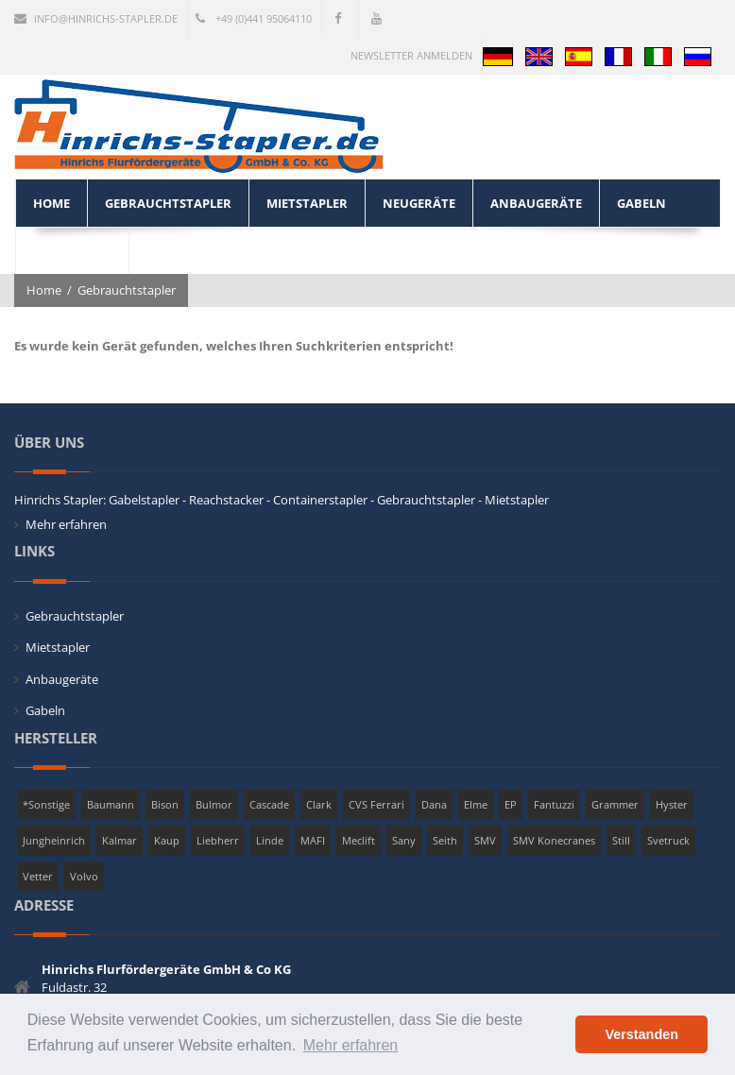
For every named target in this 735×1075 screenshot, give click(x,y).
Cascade (269, 804)
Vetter (38, 876)
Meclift (358, 840)
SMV (485, 840)
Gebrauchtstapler (126, 290)
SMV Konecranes (554, 840)
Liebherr (218, 840)
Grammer (615, 804)
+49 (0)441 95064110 (254, 18)
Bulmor (214, 804)
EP (510, 804)
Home (43, 290)
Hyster (672, 804)
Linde (269, 840)
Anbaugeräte (62, 679)
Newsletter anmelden (411, 55)
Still (621, 840)
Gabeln (45, 710)
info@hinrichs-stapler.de (96, 18)
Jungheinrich (54, 840)
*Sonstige (46, 804)
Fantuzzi (554, 804)
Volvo (84, 876)
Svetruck (668, 840)
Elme (475, 804)
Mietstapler (58, 647)
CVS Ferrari (376, 804)
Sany (404, 840)
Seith (445, 840)
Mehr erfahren (66, 524)
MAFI (312, 840)
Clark (319, 804)
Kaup (166, 840)
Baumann (110, 804)
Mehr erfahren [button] (351, 1045)
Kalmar (119, 840)
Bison (165, 804)
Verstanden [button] (641, 1034)
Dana (434, 804)
